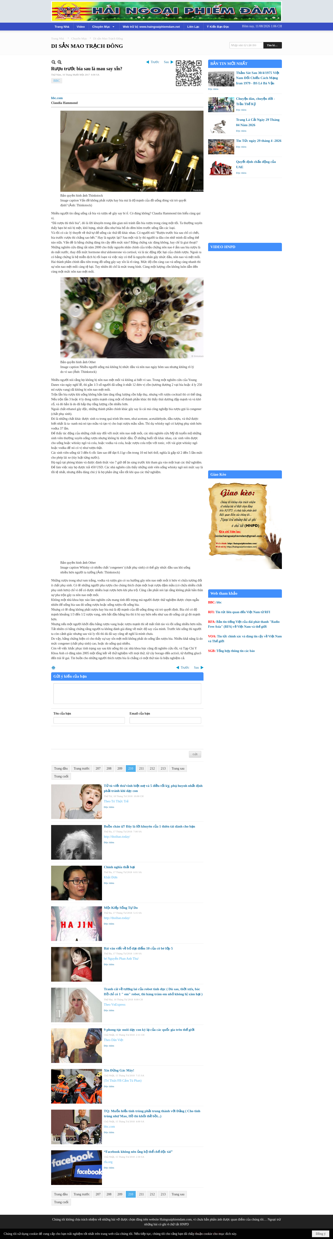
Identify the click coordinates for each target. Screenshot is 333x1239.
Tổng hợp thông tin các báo (235, 651)
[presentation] (88, 738)
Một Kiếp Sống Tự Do (121, 908)
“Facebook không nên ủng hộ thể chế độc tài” (138, 1152)
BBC (56, 80)
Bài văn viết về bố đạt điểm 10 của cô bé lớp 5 (138, 948)
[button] (104, 26)
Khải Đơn (110, 877)
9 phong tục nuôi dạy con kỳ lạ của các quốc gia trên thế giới (149, 1030)
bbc (219, 602)
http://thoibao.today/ (117, 836)
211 (141, 768)
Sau (166, 62)
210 (130, 768)
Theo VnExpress (114, 1004)
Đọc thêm (109, 807)
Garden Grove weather (245, 240)
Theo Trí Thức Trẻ (116, 801)
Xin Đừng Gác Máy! (119, 1070)
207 (98, 768)
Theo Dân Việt (113, 1040)
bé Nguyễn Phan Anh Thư (121, 958)
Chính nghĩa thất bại (119, 867)
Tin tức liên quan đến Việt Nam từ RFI (243, 612)
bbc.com (57, 98)
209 (119, 768)
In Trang (53, 667)
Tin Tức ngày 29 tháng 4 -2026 (258, 141)
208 (109, 768)
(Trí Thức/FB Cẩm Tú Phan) (123, 1080)
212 (152, 768)
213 (163, 768)
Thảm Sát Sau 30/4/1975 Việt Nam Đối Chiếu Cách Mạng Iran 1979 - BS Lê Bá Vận (257, 78)
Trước (155, 62)
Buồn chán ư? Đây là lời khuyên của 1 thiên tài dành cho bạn (149, 826)
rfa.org (108, 1162)
